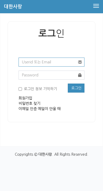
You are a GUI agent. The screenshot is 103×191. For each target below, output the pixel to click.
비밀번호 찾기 (29, 103)
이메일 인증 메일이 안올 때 (40, 109)
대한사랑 (45, 154)
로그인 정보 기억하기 (40, 89)
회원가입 (25, 98)
